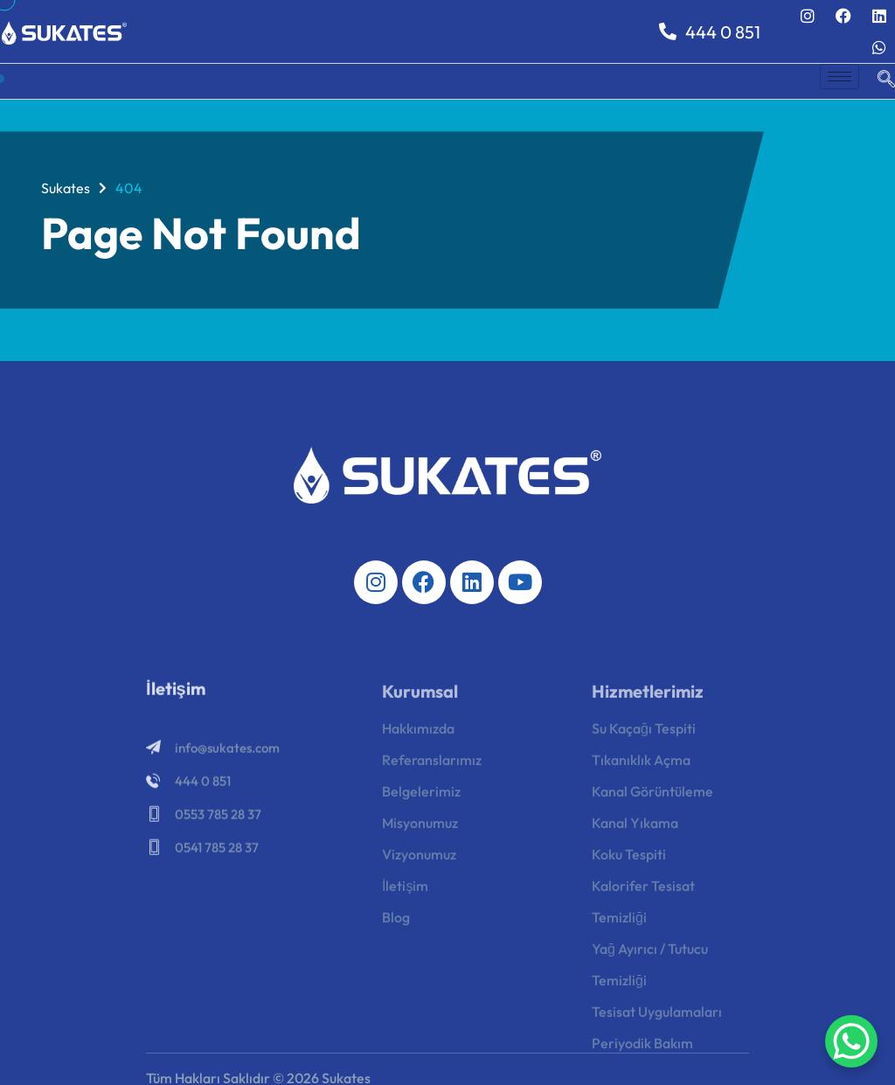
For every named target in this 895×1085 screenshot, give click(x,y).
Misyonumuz (420, 833)
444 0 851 (709, 32)
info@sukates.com (227, 756)
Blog (396, 927)
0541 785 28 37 (217, 856)
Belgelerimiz (421, 801)
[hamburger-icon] (839, 76)
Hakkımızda (418, 739)
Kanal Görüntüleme (652, 801)
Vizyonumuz (419, 864)
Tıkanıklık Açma (641, 770)
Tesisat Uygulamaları (657, 1022)
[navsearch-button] (877, 81)
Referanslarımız (432, 770)
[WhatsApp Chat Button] (851, 1041)
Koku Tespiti (629, 864)
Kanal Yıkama (635, 833)
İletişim (405, 896)
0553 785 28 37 (218, 823)
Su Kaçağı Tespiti (644, 739)
